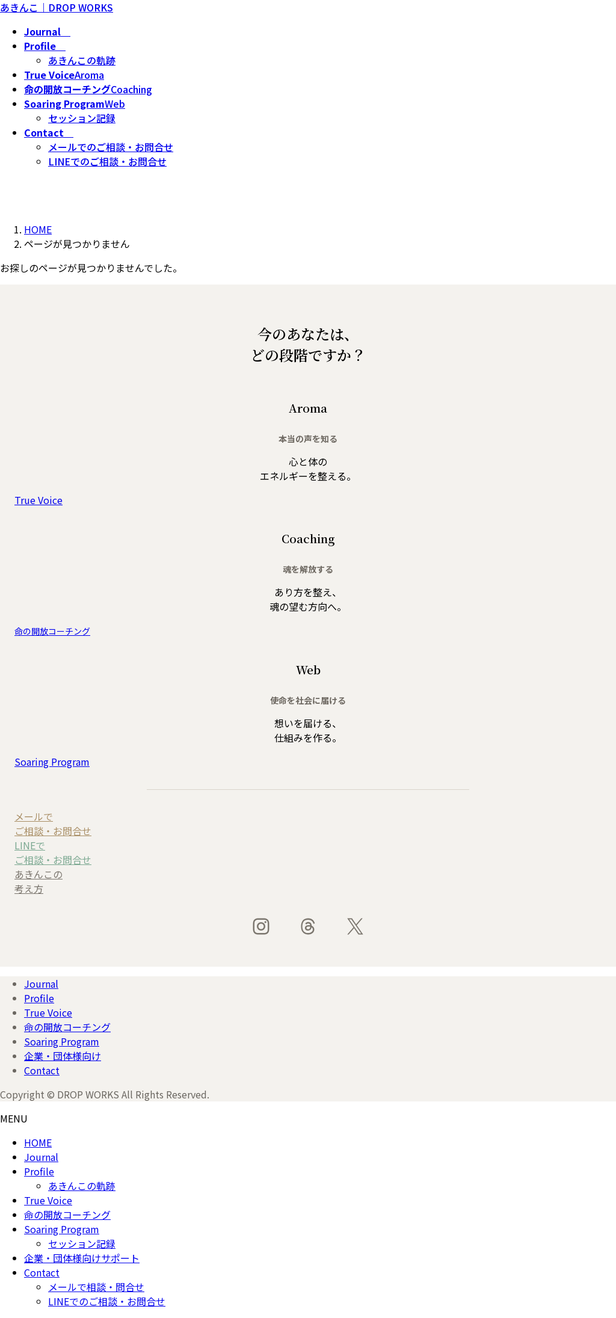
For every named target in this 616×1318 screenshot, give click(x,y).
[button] (308, 500)
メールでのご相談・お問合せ (110, 147)
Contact (42, 1070)
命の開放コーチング (67, 1027)
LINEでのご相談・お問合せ (107, 161)
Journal (41, 983)
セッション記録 (82, 118)
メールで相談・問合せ (96, 1287)
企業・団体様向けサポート (82, 1258)
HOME (38, 1142)
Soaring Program (61, 1041)
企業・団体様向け (62, 1056)
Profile (39, 998)
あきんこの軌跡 (82, 60)
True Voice (48, 1012)
